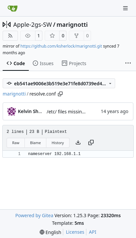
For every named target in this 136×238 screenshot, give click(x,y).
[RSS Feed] (10, 36)
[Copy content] (91, 142)
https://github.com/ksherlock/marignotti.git (61, 46)
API (92, 232)
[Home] (12, 8)
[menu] (50, 232)
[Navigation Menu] (126, 8)
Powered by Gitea (34, 215)
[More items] (128, 63)
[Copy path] (60, 94)
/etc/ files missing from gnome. (80, 111)
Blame (35, 142)
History (58, 142)
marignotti (72, 24)
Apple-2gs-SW (32, 24)
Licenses (75, 232)
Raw (16, 142)
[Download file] (78, 142)
